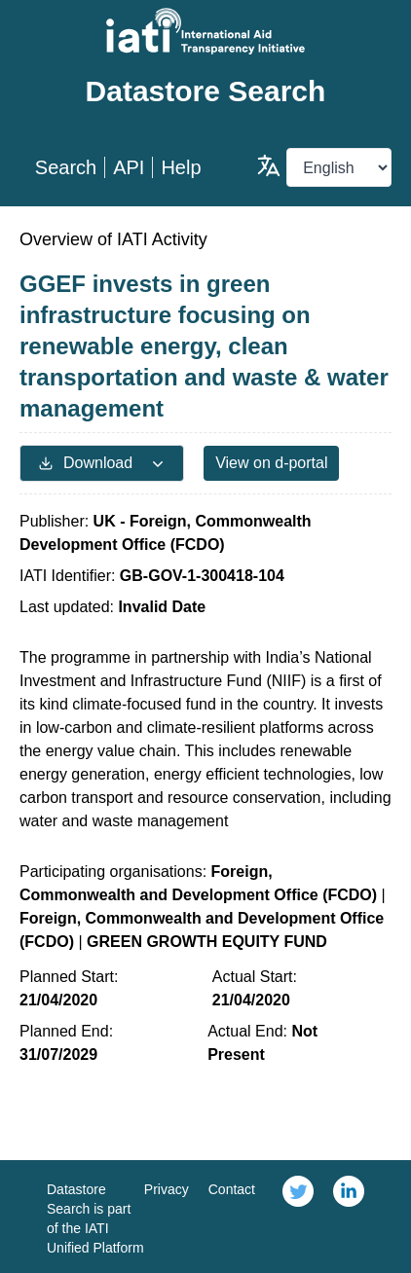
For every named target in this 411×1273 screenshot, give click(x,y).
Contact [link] (231, 1189)
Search (65, 167)
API (128, 167)
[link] (298, 1216)
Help (181, 167)
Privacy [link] (166, 1189)
